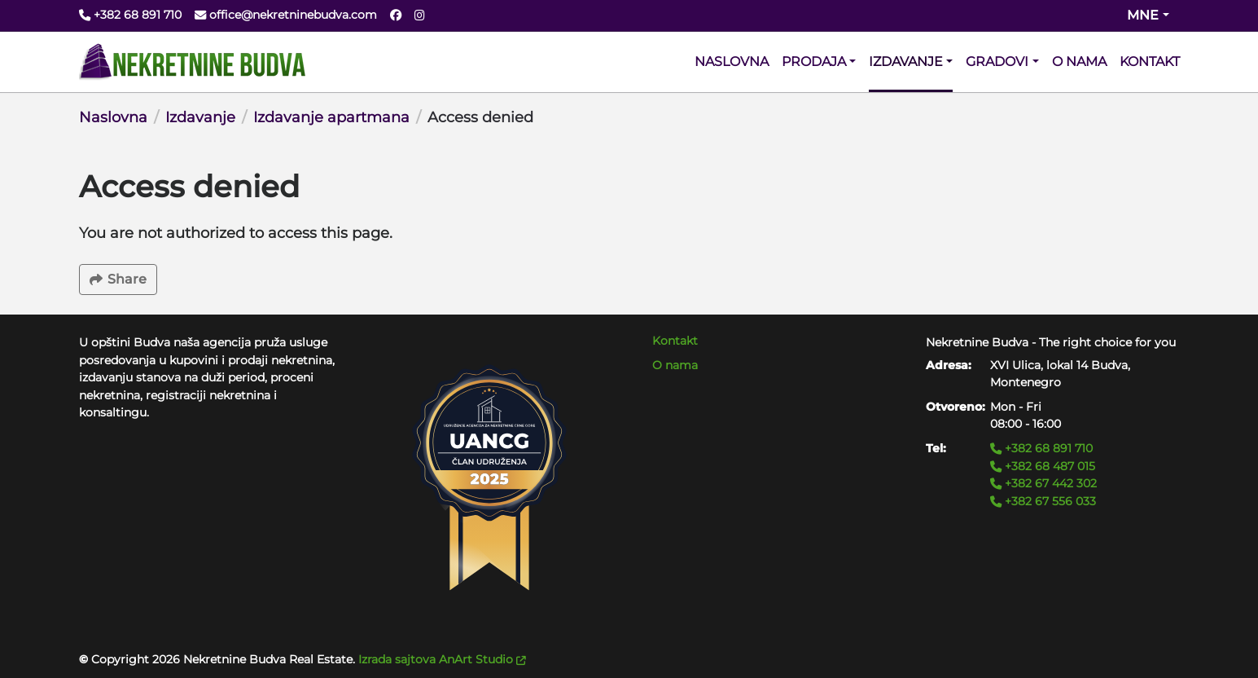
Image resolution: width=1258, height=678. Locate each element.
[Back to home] (192, 62)
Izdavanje (200, 117)
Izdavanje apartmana (331, 117)
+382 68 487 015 (1042, 466)
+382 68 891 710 (1041, 448)
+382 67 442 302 (1043, 483)
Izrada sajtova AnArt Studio (442, 659)
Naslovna (113, 117)
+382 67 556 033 (1043, 501)
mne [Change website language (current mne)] (1143, 15)
